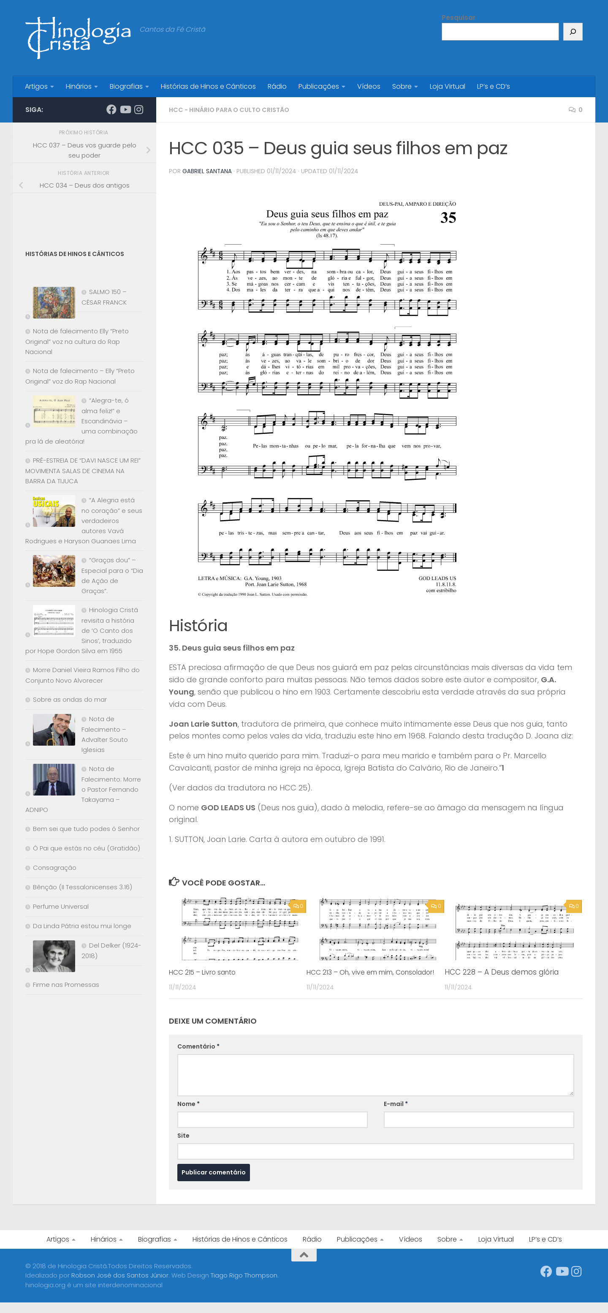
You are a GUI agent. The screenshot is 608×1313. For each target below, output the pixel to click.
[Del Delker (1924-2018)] (50, 957)
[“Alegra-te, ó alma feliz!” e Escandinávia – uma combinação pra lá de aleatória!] (50, 412)
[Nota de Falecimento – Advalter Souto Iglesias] (50, 731)
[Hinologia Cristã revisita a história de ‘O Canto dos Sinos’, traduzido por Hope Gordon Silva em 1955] (50, 622)
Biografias (126, 86)
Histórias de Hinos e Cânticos (208, 86)
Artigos (36, 86)
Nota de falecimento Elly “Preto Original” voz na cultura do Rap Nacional (77, 341)
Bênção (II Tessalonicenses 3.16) (82, 887)
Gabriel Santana (207, 171)
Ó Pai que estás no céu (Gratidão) (86, 848)
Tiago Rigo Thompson (244, 1285)
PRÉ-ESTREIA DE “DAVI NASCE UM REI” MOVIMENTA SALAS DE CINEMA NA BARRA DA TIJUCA (83, 470)
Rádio (277, 86)
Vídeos (368, 86)
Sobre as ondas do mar (70, 699)
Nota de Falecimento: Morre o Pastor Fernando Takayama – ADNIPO (83, 789)
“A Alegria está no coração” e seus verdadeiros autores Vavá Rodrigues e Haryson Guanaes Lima (83, 520)
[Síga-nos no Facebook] (111, 109)
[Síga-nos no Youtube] (125, 109)
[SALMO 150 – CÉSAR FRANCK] (50, 304)
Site (183, 1145)
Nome (188, 1114)
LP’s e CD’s (493, 86)
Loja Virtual (447, 86)
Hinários (79, 86)
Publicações (319, 86)
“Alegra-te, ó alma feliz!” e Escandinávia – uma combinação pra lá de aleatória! (81, 421)
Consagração (54, 867)
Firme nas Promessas (66, 984)
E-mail (396, 1114)
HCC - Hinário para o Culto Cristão (235, 109)
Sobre (402, 86)
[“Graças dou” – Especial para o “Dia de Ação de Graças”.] (50, 572)
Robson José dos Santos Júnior (119, 1285)
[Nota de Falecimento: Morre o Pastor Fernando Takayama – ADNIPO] (50, 781)
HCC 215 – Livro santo (207, 972)
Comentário (198, 1056)
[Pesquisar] (573, 32)
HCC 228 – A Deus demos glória (502, 972)
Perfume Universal (61, 906)
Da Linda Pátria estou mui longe (82, 925)
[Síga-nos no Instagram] (138, 109)
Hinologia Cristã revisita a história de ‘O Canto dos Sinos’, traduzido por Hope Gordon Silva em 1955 (81, 630)
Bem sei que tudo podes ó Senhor (86, 828)
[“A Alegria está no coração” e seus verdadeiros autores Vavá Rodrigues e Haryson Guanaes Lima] (50, 512)
